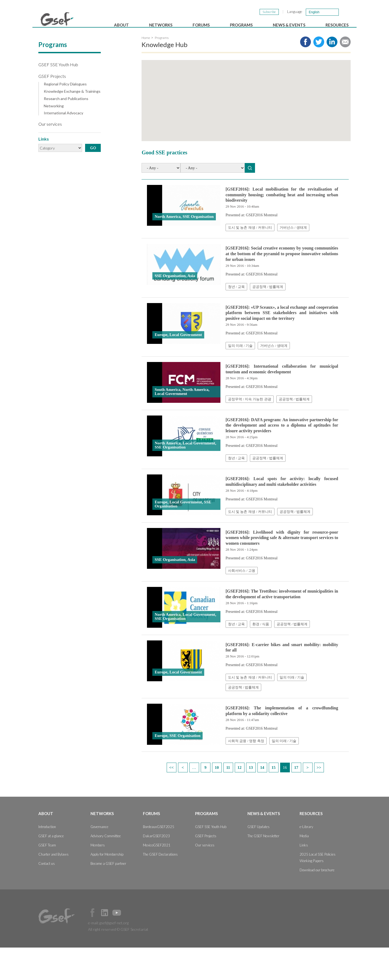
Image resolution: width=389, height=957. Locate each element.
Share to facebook (305, 51)
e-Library (306, 836)
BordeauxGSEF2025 (158, 836)
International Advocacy (63, 123)
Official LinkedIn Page (104, 922)
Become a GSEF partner (108, 873)
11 (228, 777)
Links (304, 854)
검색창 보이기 (345, 12)
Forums (201, 24)
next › (307, 777)
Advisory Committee (105, 845)
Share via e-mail (345, 51)
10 (217, 777)
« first (171, 777)
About (121, 24)
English (314, 12)
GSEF (57, 19)
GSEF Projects (52, 85)
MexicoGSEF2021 (156, 854)
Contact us (46, 873)
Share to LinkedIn (332, 51)
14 (262, 777)
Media (304, 845)
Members (97, 854)
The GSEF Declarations (160, 864)
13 (251, 777)
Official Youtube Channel (116, 922)
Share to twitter (318, 51)
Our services (50, 133)
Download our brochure (317, 879)
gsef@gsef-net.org (114, 932)
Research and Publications (66, 108)
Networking (54, 115)
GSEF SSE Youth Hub (58, 74)
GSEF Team (47, 854)
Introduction (47, 836)
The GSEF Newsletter (263, 845)
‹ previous (182, 777)
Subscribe (269, 12)
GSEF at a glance (51, 845)
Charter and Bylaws (53, 864)
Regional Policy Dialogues (65, 93)
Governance (99, 836)
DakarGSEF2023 (156, 845)
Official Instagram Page (129, 922)
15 (273, 777)
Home (146, 47)
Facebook (92, 922)
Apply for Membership (106, 864)
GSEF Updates (258, 836)
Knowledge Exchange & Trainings (72, 101)
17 (296, 777)
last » (319, 777)
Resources (337, 24)
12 (239, 777)
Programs (241, 24)
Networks (160, 24)
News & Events (289, 24)
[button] (279, 110)
